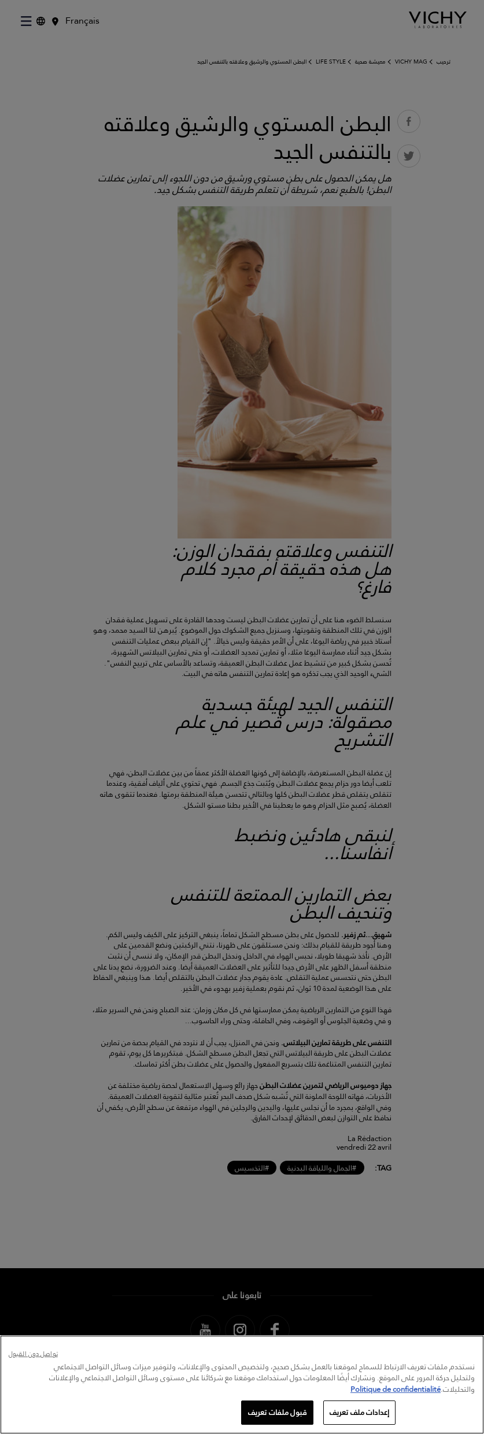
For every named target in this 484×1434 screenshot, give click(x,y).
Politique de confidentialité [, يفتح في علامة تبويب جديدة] (395, 1389)
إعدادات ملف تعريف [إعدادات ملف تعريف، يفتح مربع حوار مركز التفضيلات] (359, 1412)
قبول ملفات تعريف (277, 1412)
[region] (242, 1384)
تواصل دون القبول (33, 1354)
